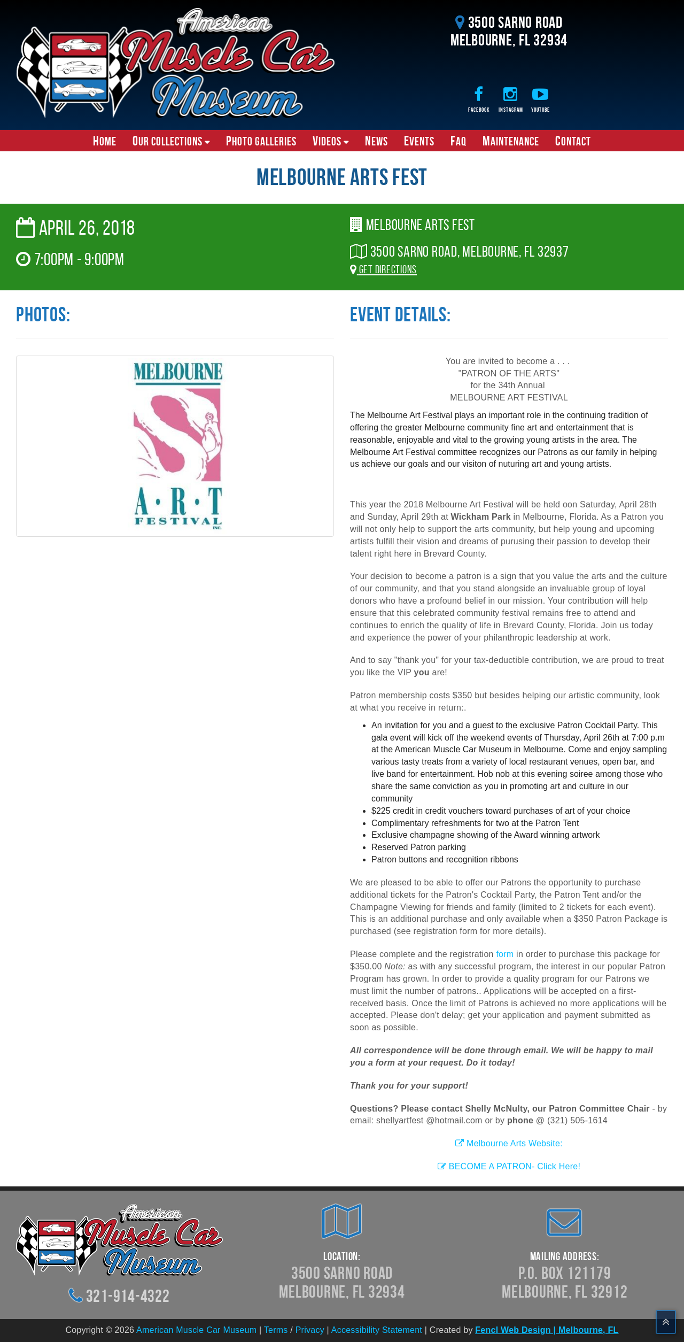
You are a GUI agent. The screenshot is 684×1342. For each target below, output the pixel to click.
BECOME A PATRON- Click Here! (509, 1166)
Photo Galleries (261, 140)
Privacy (310, 1330)
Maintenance (511, 140)
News (376, 140)
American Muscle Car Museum (196, 1330)
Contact (573, 140)
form (505, 954)
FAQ (458, 140)
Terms (276, 1330)
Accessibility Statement (376, 1330)
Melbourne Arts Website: (509, 1143)
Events (419, 140)
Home (104, 140)
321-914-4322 (128, 1295)
